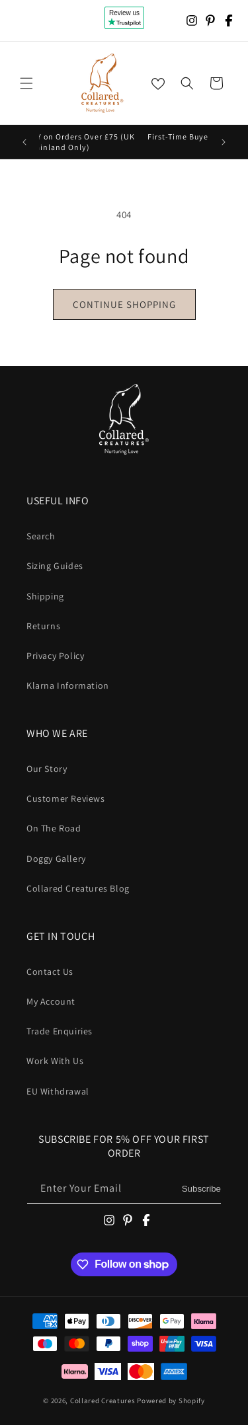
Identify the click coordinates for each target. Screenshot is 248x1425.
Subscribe (201, 1189)
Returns (43, 626)
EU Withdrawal (57, 1091)
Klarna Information (67, 685)
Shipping (45, 596)
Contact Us (49, 972)
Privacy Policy (55, 656)
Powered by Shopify (171, 1400)
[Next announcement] (223, 142)
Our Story (46, 769)
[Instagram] (192, 20)
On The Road (53, 828)
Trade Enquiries (59, 1031)
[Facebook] (229, 20)
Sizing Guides (54, 566)
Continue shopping (124, 304)
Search (41, 536)
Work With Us (54, 1061)
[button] (26, 83)
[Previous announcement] (24, 142)
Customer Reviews (65, 798)
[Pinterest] (210, 20)
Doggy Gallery (56, 859)
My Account (50, 1001)
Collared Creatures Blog (78, 888)
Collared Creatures (103, 1400)
